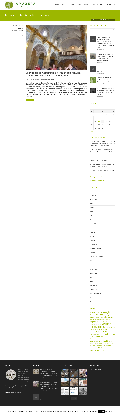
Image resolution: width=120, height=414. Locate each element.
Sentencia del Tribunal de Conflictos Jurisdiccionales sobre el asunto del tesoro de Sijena (106, 80)
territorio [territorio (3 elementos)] (106, 348)
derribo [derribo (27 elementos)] (106, 324)
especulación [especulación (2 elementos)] (112, 327)
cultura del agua (94, 224)
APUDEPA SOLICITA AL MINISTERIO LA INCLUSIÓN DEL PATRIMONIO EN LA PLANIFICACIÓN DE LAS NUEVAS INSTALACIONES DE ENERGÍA (105, 42)
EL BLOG (71, 5)
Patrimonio (93, 261)
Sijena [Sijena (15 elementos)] (100, 347)
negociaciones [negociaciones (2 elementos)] (97, 339)
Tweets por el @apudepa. (97, 180)
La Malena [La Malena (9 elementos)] (106, 334)
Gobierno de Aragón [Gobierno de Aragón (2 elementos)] (103, 329)
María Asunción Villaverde (99, 158)
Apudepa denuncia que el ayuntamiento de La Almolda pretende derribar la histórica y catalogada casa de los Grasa (48, 372)
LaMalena (92, 252)
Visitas (92, 298)
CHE (91, 215)
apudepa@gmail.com (15, 392)
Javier (21, 28)
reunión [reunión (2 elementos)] (101, 345)
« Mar (91, 131)
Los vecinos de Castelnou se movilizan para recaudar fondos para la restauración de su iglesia (53, 74)
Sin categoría (93, 285)
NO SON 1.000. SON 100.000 (105, 170)
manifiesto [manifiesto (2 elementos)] (92, 336)
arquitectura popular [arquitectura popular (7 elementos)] (98, 315)
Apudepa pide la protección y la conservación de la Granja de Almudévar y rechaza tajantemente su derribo (105, 57)
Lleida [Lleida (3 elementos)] (113, 334)
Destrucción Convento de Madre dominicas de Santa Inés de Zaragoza (102, 152)
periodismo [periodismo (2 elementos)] (99, 343)
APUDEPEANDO (97, 5)
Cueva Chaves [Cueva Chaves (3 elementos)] (98, 324)
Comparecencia (94, 219)
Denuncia (20, 30)
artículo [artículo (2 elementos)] (99, 317)
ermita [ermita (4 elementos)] (106, 327)
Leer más (30, 100)
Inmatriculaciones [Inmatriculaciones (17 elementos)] (99, 331)
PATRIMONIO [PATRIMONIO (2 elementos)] (104, 339)
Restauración (19, 32)
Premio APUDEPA (95, 265)
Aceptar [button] (102, 411)
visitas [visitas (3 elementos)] (91, 350)
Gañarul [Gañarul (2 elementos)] (96, 329)
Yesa (91, 302)
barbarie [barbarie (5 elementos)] (93, 319)
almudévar (93, 195)
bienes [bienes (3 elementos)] (103, 319)
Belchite (92, 207)
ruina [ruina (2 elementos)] (105, 345)
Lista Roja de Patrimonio (97, 256)
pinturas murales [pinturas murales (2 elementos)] (106, 343)
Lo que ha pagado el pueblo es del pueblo (48, 396)
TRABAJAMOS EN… (83, 5)
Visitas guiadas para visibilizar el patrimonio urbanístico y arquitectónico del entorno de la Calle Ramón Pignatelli (102, 143)
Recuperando (93, 269)
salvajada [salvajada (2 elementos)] (108, 345)
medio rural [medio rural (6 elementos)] (99, 337)
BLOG (15, 30)
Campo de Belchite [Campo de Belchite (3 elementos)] (104, 322)
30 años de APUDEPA (96, 191)
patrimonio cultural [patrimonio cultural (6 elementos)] (97, 341)
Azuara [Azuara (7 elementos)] (110, 317)
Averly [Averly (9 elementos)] (104, 317)
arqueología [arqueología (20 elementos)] (103, 312)
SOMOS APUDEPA (60, 5)
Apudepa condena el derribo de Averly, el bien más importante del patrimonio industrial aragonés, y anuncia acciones (48, 385)
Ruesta (92, 277)
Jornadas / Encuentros (96, 248)
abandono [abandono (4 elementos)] (93, 312)
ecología (92, 232)
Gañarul (92, 236)
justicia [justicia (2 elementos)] (111, 332)
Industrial (92, 240)
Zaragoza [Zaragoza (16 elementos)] (99, 350)
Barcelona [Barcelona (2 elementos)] (98, 319)
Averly (91, 203)
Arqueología (93, 199)
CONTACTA (108, 5)
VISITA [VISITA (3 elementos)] (110, 348)
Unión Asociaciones (95, 293)
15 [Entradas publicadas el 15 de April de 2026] (99, 121)
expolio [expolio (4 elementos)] (92, 329)
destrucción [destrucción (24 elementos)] (97, 326)
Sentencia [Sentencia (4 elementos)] (93, 348)
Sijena (91, 281)
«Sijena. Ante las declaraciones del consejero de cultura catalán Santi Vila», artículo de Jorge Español (106, 91)
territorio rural (93, 289)
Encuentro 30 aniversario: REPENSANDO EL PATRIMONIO (104, 69)
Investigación (93, 244)
